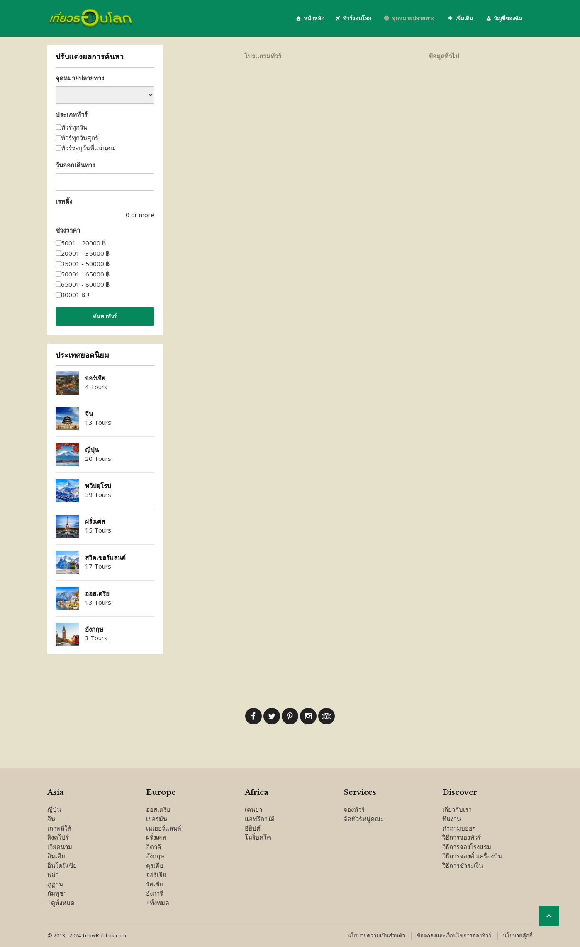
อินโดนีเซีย (62, 865)
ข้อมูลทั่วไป (444, 56)
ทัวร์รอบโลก (357, 18)
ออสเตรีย (97, 594)
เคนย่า (253, 809)
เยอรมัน (156, 818)
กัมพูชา (57, 893)
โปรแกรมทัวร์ (262, 56)
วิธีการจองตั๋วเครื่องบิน (472, 856)
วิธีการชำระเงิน (462, 865)
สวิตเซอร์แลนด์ (105, 558)
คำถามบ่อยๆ (459, 828)
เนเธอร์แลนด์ (163, 828)
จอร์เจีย (95, 378)
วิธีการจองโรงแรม (466, 847)
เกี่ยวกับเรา (457, 809)
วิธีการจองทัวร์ (461, 837)
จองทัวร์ (354, 809)
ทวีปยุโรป (98, 486)
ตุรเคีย (154, 865)
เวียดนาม (59, 847)
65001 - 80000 (85, 284)
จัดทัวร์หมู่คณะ (364, 818)
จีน (89, 414)
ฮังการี (154, 893)
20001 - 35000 (85, 253)
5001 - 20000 (83, 243)
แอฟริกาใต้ (260, 818)
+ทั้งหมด (157, 903)
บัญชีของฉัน (508, 18)
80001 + (75, 295)
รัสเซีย (154, 884)
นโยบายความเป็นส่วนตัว (376, 935)
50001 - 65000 (85, 274)
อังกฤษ (94, 629)
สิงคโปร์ (58, 837)
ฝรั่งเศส (95, 522)
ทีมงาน (451, 818)
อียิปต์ (253, 828)
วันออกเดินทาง (75, 165)
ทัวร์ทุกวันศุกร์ (79, 137)
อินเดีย (56, 856)
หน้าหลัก (314, 18)
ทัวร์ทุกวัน (74, 127)
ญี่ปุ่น (92, 450)
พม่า (53, 874)
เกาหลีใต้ (59, 828)
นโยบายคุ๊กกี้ (518, 935)
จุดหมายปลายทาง (413, 18)
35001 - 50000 (85, 263)
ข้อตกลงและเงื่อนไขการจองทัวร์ (454, 935)
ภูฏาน (55, 884)
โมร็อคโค (258, 837)
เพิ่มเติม (464, 18)
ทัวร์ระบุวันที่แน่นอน (88, 148)
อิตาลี (153, 847)
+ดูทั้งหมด (61, 903)
